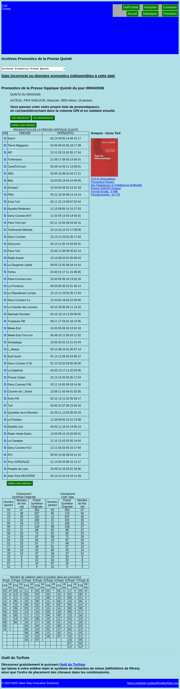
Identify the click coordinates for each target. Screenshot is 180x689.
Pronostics (169, 13)
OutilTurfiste (130, 7)
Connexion (170, 7)
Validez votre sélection (23, 125)
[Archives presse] (33, 68)
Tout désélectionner (43, 118)
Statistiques (150, 13)
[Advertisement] (62, 27)
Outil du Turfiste (72, 664)
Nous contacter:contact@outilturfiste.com (153, 683)
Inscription (150, 7)
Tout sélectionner (20, 118)
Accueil (132, 13)
